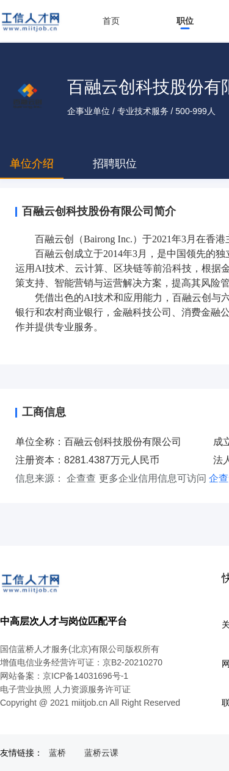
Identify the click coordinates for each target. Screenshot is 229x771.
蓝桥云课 (101, 753)
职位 (185, 21)
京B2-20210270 (132, 662)
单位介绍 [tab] (32, 163)
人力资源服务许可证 (92, 689)
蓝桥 (57, 753)
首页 (111, 21)
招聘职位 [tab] (115, 163)
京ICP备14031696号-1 (85, 676)
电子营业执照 (25, 689)
